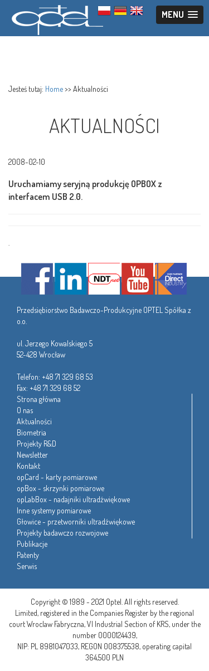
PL (104, 11)
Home (54, 89)
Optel (55, 18)
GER (120, 11)
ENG (136, 11)
